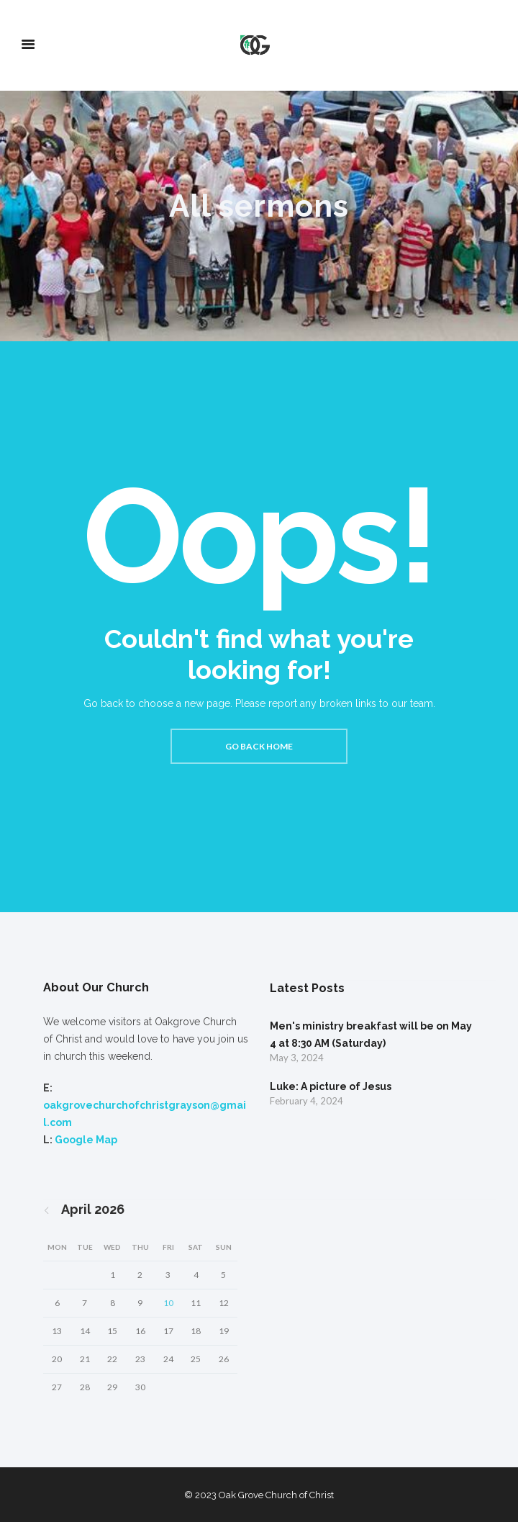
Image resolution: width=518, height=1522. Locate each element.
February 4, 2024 (306, 1101)
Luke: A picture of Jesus (330, 1086)
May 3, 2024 (297, 1057)
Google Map (86, 1139)
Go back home (259, 746)
